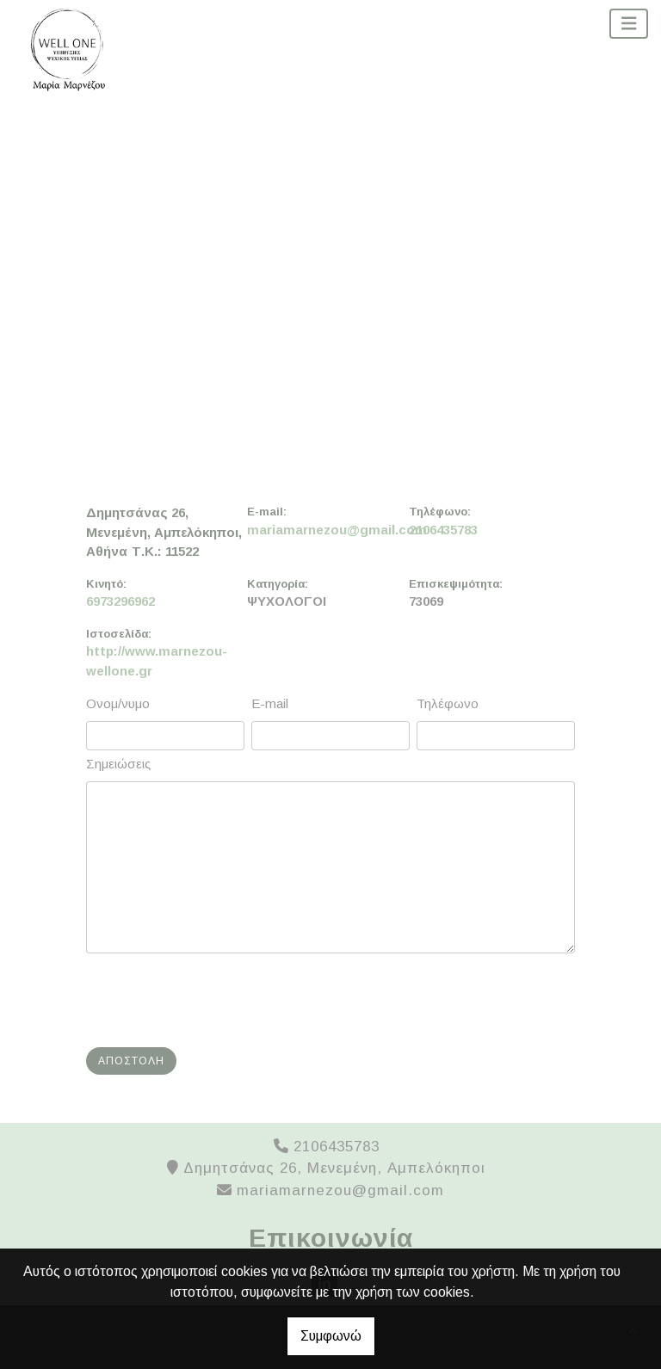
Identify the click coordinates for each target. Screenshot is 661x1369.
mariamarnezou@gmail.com (327, 529)
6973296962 (120, 601)
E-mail (269, 703)
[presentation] (220, 1000)
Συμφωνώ (330, 1336)
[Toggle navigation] (629, 24)
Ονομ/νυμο (118, 703)
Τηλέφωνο (448, 703)
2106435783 (443, 529)
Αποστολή (131, 1061)
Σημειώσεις (118, 763)
